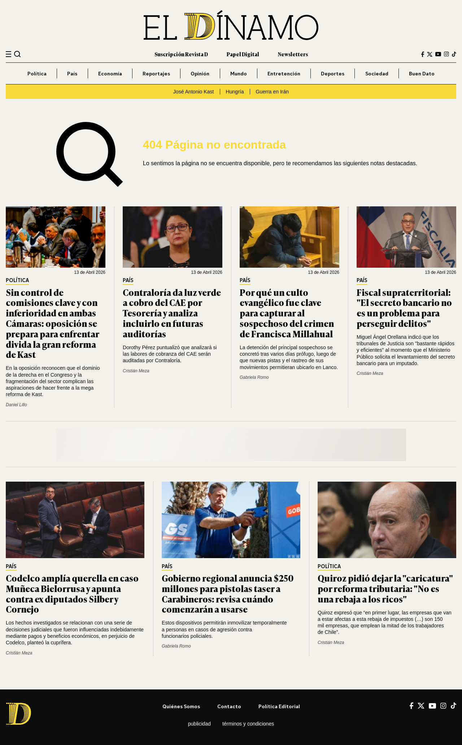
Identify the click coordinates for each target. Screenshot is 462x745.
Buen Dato (422, 73)
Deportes (332, 73)
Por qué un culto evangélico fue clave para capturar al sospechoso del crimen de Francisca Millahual (287, 313)
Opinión (200, 73)
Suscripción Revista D (181, 54)
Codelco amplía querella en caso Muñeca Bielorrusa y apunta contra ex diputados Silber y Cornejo (72, 593)
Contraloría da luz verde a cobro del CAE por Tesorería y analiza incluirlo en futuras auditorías (172, 313)
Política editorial (279, 706)
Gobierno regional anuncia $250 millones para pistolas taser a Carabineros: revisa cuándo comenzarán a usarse (228, 593)
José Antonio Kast (193, 92)
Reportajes (156, 73)
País (72, 73)
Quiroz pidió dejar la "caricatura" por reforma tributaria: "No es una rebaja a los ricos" (385, 588)
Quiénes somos (181, 706)
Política (37, 73)
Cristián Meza (136, 370)
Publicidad (199, 724)
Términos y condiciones (248, 724)
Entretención (283, 73)
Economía (110, 73)
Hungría (235, 92)
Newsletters (293, 54)
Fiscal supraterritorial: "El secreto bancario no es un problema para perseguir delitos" (404, 307)
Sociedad (376, 73)
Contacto (229, 706)
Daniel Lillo (16, 404)
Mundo (238, 73)
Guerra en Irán (272, 92)
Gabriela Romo (254, 377)
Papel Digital (243, 54)
